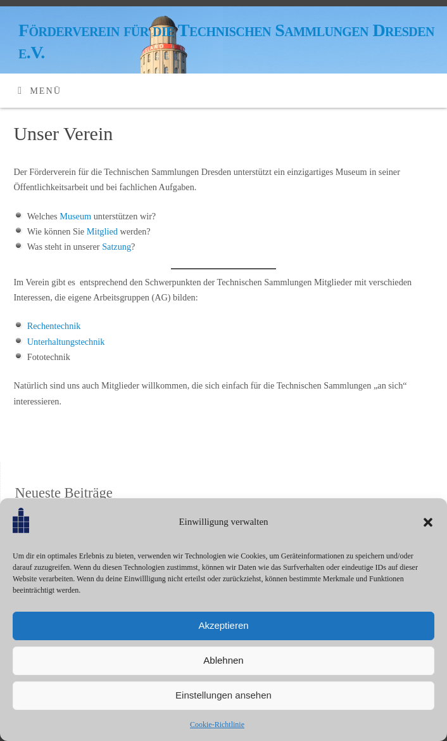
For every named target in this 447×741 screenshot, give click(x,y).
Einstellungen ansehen (223, 695)
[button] (428, 522)
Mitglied (102, 231)
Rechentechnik (54, 326)
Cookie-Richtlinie (217, 724)
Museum (75, 216)
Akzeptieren (223, 625)
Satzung (116, 247)
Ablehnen (223, 660)
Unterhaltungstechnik (66, 342)
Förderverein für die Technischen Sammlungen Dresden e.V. (226, 41)
